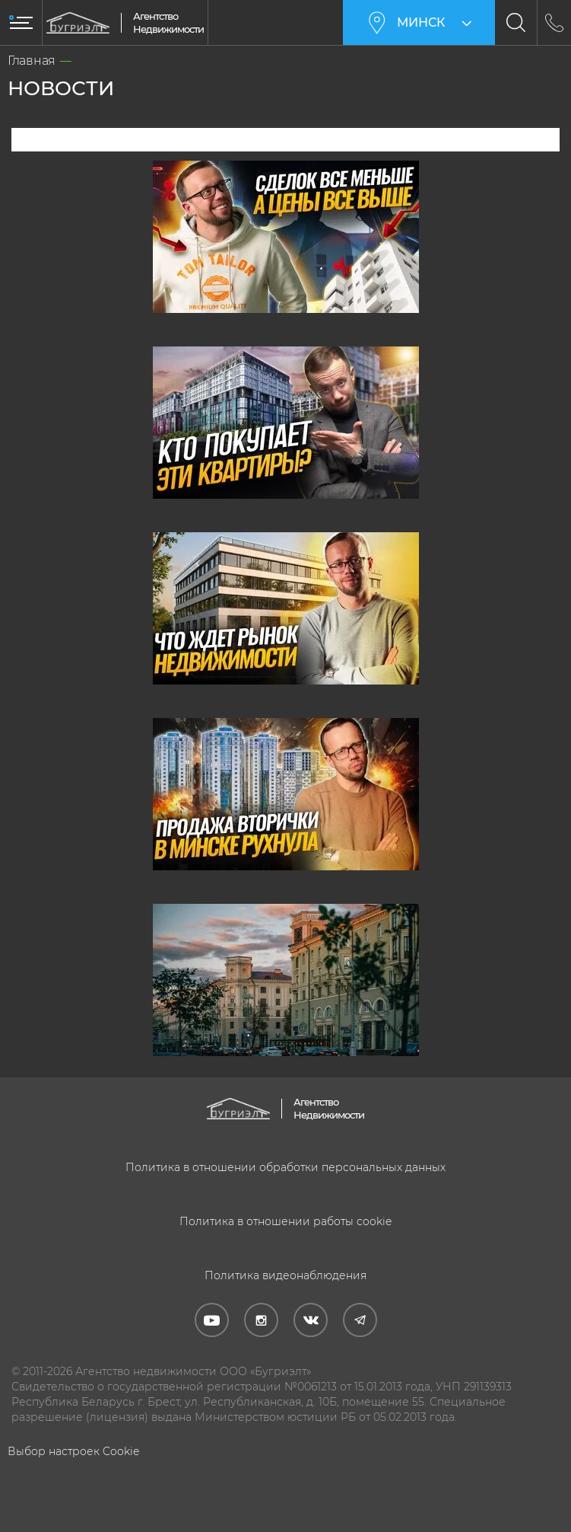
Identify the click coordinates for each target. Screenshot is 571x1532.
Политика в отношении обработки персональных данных (285, 1167)
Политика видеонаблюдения (285, 1275)
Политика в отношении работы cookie (285, 1221)
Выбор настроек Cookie (73, 1451)
